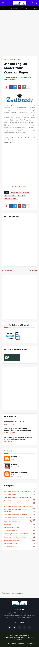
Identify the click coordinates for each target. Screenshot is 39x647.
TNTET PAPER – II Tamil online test (16, 422)
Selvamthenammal (19, 472)
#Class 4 (26, 192)
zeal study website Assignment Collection (19, 506)
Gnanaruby (15, 457)
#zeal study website (11, 198)
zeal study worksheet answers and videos (19, 518)
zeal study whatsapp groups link (19, 515)
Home (6, 59)
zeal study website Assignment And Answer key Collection (19, 502)
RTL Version (30, 643)
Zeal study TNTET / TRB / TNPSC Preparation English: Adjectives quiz (18, 430)
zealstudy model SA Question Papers (19, 534)
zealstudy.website (19, 547)
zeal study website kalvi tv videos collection (19, 510)
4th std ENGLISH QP (19, 186)
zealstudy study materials (19, 540)
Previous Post (7, 271)
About (13, 643)
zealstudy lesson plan (19, 527)
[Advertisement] (19, 33)
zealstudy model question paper (19, 537)
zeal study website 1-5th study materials (19, 498)
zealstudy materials (19, 531)
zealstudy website (19, 543)
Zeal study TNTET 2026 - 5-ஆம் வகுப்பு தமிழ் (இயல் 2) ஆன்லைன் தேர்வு (18, 438)
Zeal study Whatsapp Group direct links (19, 491)
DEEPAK (14, 464)
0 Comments (10, 80)
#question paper (10, 195)
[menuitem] (4, 8)
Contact (21, 643)
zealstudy (19, 524)
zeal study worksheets (18, 521)
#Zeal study (21, 195)
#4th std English (15, 59)
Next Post (33, 271)
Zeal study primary (19, 494)
